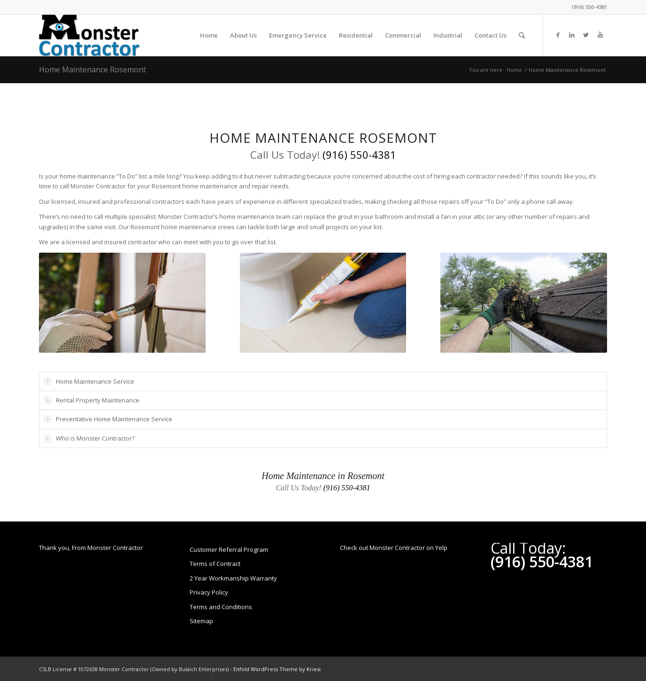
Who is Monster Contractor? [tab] (89, 438)
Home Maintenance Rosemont (92, 69)
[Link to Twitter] (586, 35)
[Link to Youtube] (600, 35)
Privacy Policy (209, 592)
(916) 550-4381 (589, 6)
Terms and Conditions (221, 607)
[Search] (522, 35)
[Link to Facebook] (558, 35)
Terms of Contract (215, 563)
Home (514, 69)
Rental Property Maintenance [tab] (91, 400)
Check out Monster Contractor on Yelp (393, 547)
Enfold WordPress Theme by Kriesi (277, 669)
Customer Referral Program (229, 549)
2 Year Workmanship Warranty (233, 578)
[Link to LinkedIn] (572, 35)
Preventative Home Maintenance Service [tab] (108, 419)
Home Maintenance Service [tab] (89, 381)
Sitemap (201, 621)
